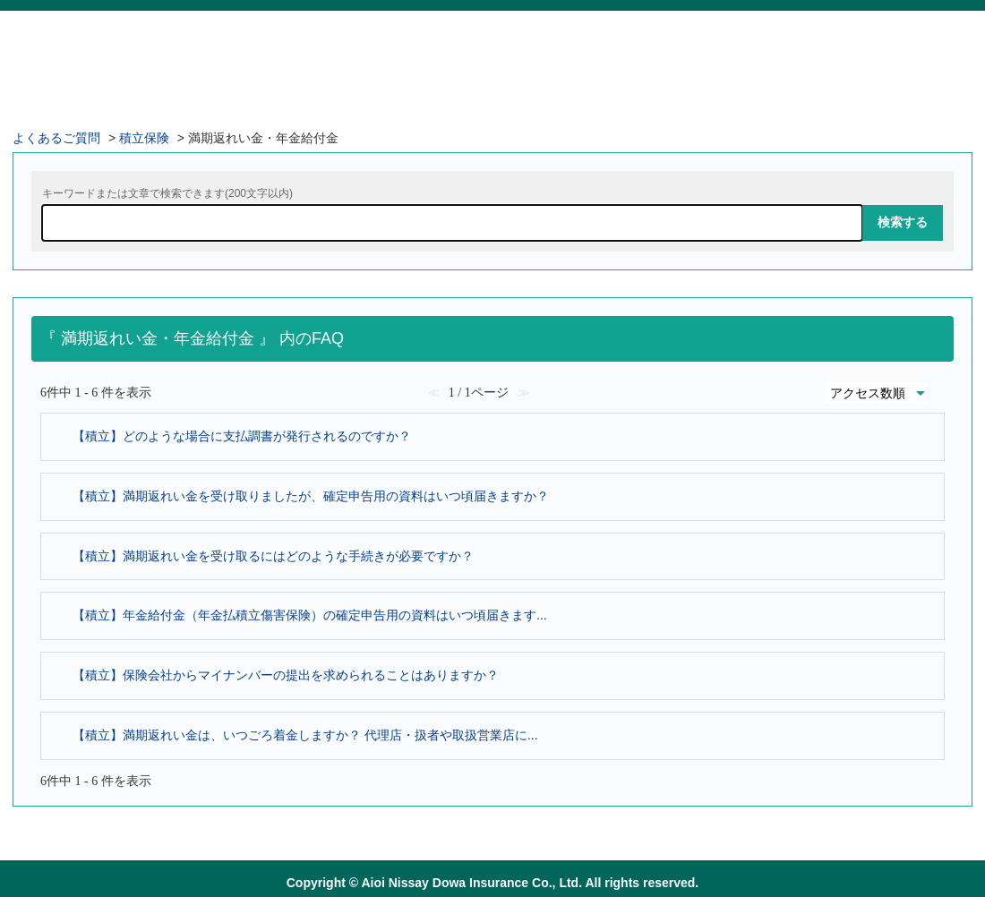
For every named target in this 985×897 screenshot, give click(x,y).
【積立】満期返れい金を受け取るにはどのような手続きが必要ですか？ (273, 556)
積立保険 (144, 138)
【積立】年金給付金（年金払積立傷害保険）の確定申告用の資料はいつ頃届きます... (310, 615)
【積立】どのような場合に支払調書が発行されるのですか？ (242, 436)
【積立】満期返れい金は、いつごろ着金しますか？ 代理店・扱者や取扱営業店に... (305, 735)
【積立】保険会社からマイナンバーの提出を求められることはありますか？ (286, 675)
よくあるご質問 (56, 138)
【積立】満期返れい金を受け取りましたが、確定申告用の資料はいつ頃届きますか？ (311, 496)
